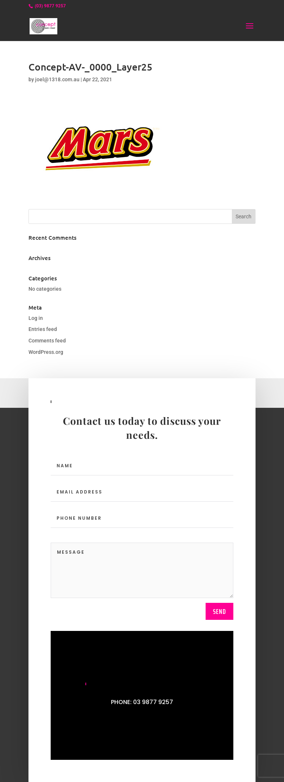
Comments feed (47, 341)
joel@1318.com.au (57, 79)
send (219, 611)
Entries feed (42, 329)
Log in (35, 318)
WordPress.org (45, 352)
